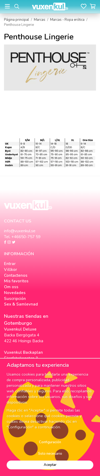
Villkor (10, 269)
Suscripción (15, 298)
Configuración (50, 442)
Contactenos (15, 275)
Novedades (15, 292)
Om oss (11, 287)
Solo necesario (50, 453)
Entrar (10, 263)
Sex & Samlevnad (21, 304)
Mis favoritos (16, 281)
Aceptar (50, 464)
